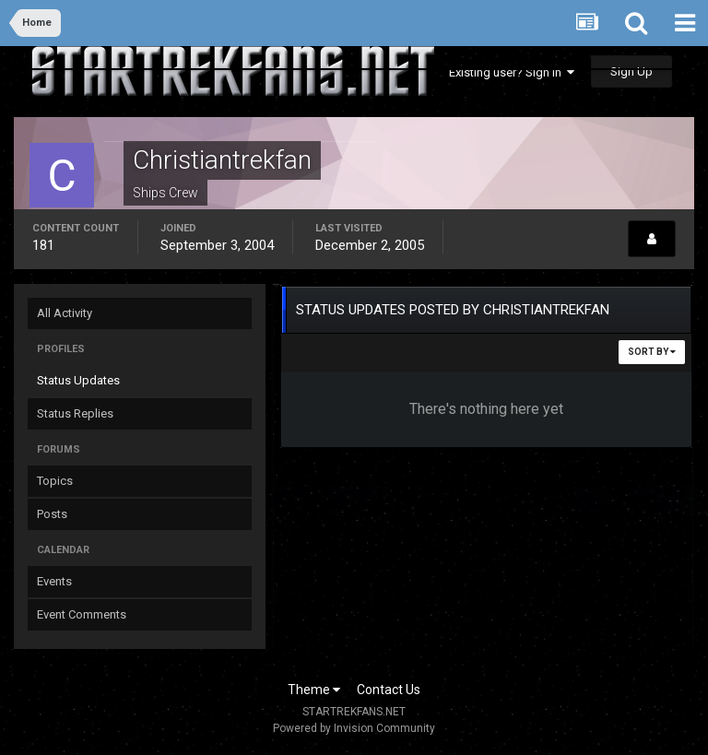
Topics (55, 481)
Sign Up (631, 71)
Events (54, 581)
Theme (314, 689)
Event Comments (81, 614)
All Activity (64, 313)
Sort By (652, 352)
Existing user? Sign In (511, 72)
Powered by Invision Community (354, 728)
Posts (52, 514)
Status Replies (75, 413)
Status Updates (78, 380)
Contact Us (388, 689)
